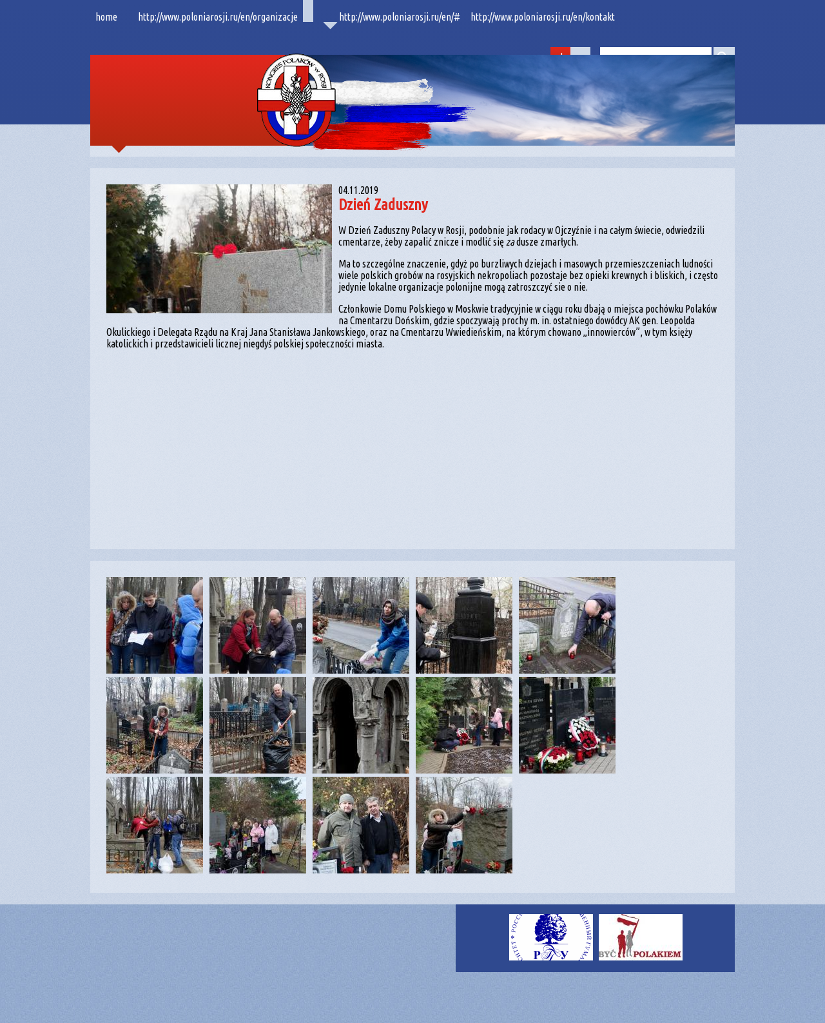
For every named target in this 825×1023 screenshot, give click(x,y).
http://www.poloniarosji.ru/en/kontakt (543, 17)
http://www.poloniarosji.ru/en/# (399, 17)
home (106, 17)
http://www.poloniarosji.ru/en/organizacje (218, 17)
